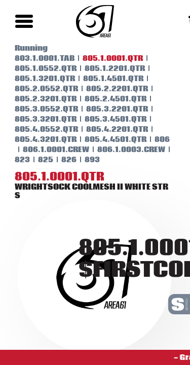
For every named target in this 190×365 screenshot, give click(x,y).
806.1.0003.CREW (125, 149)
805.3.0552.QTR (40, 109)
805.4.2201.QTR (111, 129)
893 (86, 160)
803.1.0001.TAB (38, 58)
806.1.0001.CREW (50, 149)
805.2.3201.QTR (39, 99)
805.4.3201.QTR (39, 139)
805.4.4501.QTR (109, 139)
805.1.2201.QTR (109, 68)
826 (62, 160)
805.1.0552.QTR (39, 68)
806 (156, 139)
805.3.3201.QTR (39, 119)
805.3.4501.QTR (109, 119)
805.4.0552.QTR (40, 129)
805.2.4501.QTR (109, 99)
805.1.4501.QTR (107, 79)
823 (16, 160)
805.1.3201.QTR (39, 79)
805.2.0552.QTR (40, 89)
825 (39, 160)
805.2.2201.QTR (111, 89)
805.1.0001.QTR (107, 58)
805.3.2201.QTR (111, 109)
